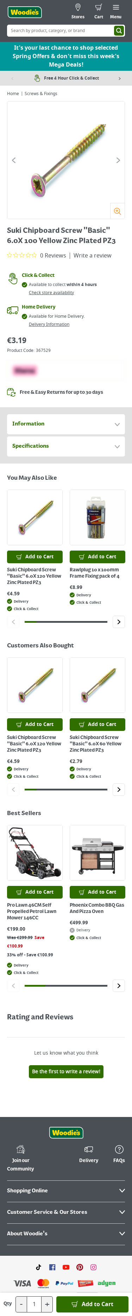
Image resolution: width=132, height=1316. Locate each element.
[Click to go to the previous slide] (13, 160)
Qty (8, 1303)
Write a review (93, 256)
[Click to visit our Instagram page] (93, 1207)
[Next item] (119, 78)
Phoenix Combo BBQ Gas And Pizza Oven (97, 908)
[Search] (119, 31)
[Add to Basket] (92, 1304)
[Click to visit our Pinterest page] (79, 1207)
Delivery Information (49, 324)
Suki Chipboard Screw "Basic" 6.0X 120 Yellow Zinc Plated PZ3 (34, 576)
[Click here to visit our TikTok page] (38, 1207)
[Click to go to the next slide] (118, 160)
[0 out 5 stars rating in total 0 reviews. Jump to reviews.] (36, 255)
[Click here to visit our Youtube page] (66, 1207)
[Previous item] (12, 78)
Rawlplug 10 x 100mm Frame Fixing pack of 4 (95, 573)
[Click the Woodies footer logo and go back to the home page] (66, 1073)
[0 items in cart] (99, 12)
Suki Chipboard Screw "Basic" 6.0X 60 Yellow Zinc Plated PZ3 (95, 744)
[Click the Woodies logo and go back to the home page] (24, 12)
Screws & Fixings (41, 94)
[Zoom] (117, 211)
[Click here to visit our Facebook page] (52, 1207)
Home (13, 94)
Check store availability (51, 293)
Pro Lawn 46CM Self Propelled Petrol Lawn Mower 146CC (31, 911)
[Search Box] (66, 31)
